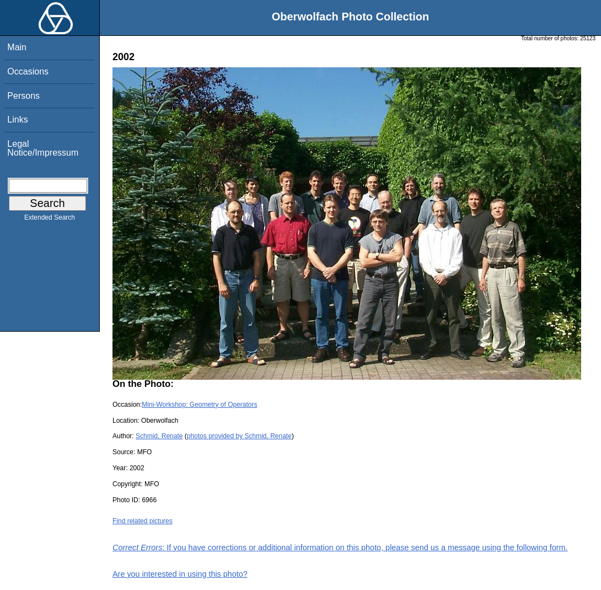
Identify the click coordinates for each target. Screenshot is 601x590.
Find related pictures (142, 521)
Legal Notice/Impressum (42, 148)
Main (16, 47)
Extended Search (49, 219)
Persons (23, 95)
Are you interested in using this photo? (180, 574)
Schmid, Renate (159, 436)
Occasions (28, 71)
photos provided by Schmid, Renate (239, 436)
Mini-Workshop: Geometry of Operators (199, 404)
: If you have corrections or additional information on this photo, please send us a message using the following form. (340, 547)
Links (17, 119)
